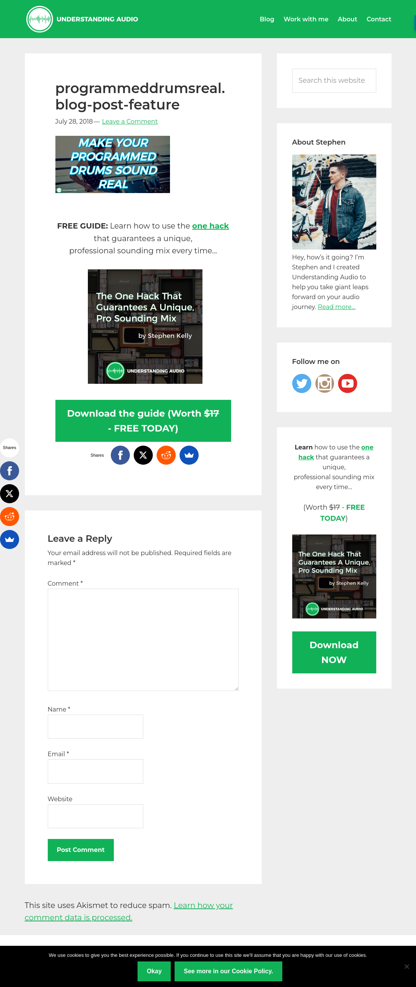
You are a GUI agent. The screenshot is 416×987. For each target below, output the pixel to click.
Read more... (337, 307)
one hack (210, 225)
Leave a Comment (130, 121)
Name (59, 709)
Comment (65, 583)
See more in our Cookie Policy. (228, 971)
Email (58, 754)
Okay (154, 971)
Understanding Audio (82, 19)
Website (60, 799)
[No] (406, 966)
